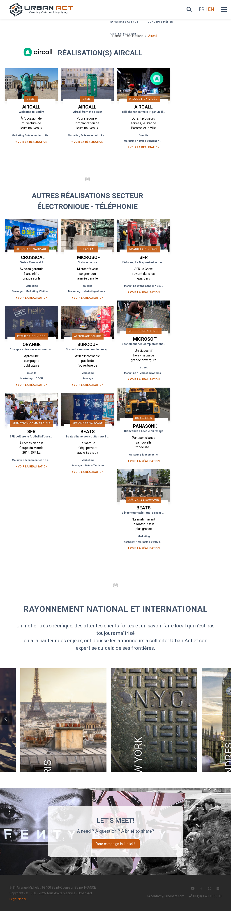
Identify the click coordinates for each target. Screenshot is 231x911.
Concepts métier (160, 22)
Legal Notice (18, 899)
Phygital (49, 135)
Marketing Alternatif (95, 291)
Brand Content (148, 140)
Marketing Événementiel (26, 135)
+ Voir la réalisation (31, 141)
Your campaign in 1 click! (115, 844)
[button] (6, 719)
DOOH (39, 378)
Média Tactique (94, 465)
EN (211, 9)
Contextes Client (123, 33)
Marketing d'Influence (39, 291)
